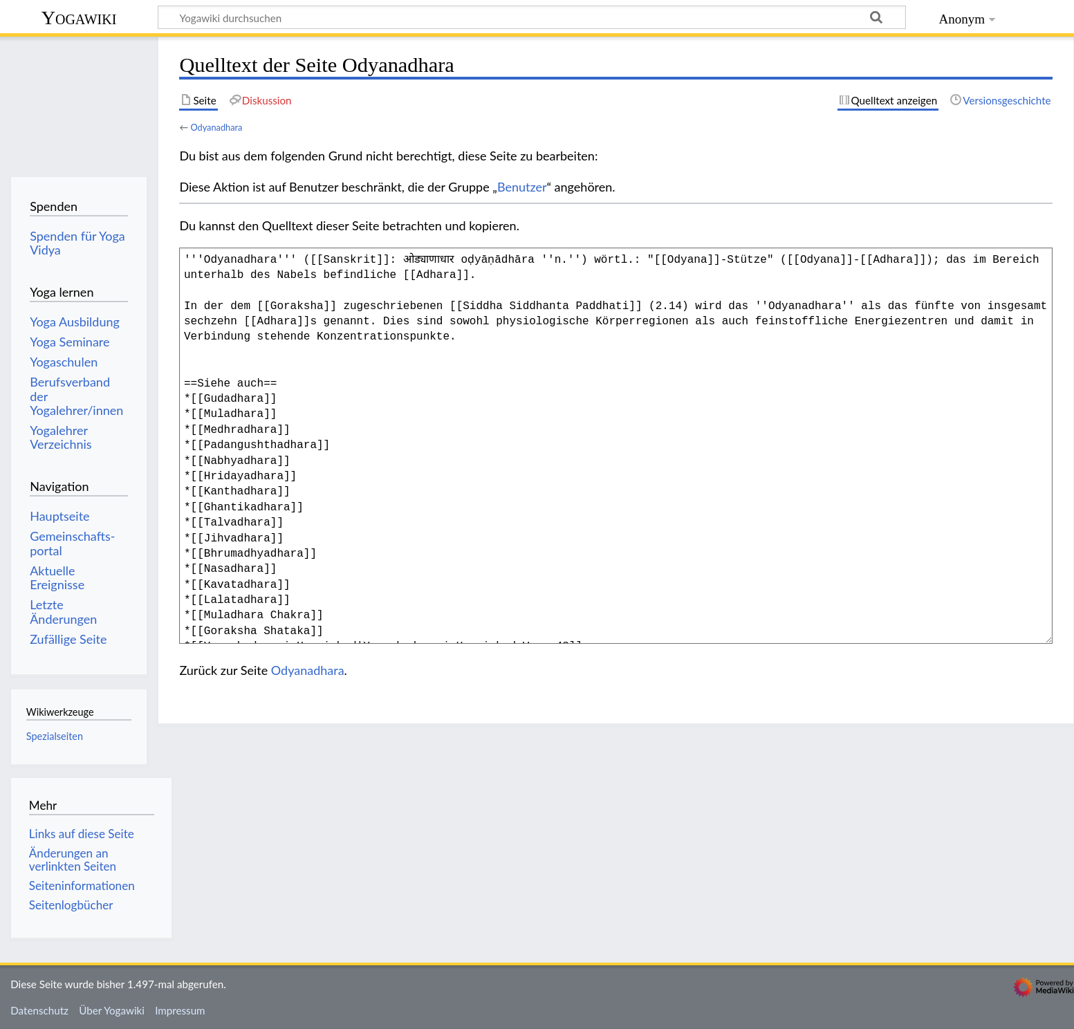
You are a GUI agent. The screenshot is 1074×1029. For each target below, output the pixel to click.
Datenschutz (39, 1010)
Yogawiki (79, 17)
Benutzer (522, 186)
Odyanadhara (216, 127)
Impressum (180, 1010)
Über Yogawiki (112, 1010)
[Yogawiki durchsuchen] (531, 17)
